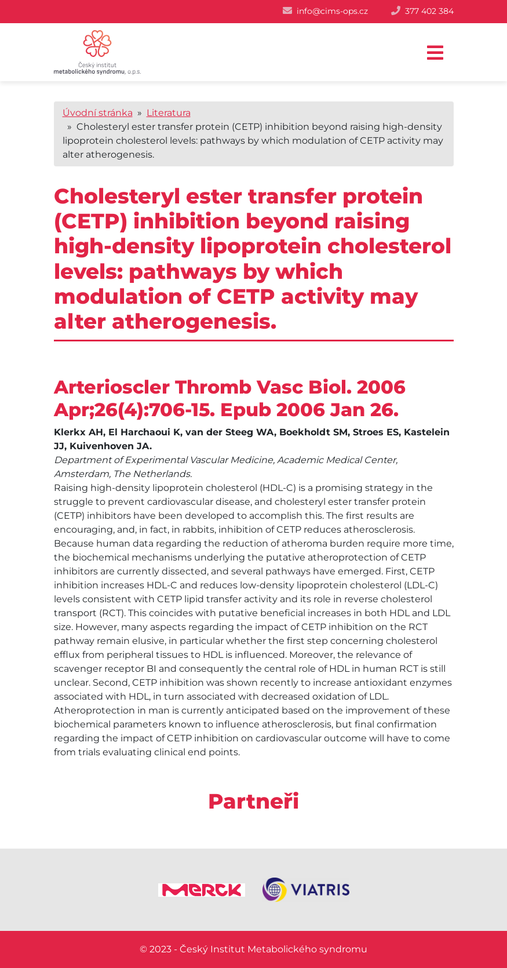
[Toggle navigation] (435, 53)
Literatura (169, 112)
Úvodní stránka (98, 112)
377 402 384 (429, 11)
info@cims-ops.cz (332, 11)
